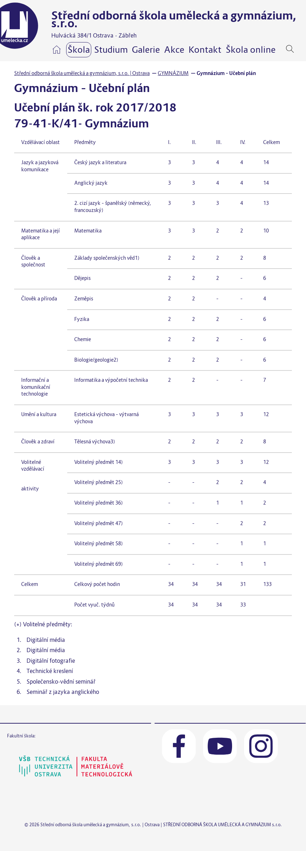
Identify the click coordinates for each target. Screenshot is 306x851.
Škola (79, 49)
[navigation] (300, 49)
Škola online (251, 49)
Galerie (146, 49)
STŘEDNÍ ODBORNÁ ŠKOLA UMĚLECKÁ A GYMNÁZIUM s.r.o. (222, 824)
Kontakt (205, 49)
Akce (174, 49)
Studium (111, 49)
